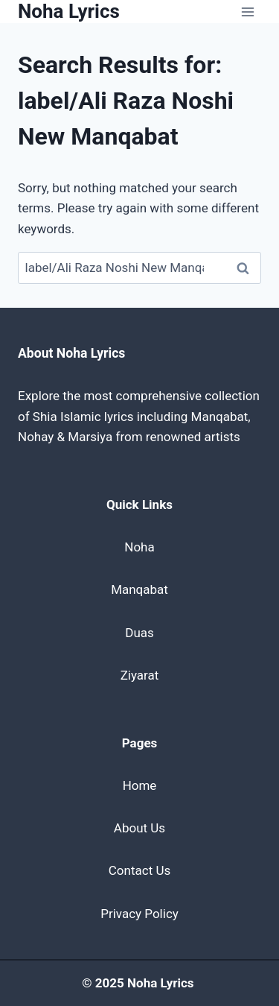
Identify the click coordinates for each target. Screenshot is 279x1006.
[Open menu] (247, 11)
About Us (139, 827)
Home (140, 785)
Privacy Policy (139, 913)
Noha (139, 547)
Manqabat (139, 589)
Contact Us (139, 870)
